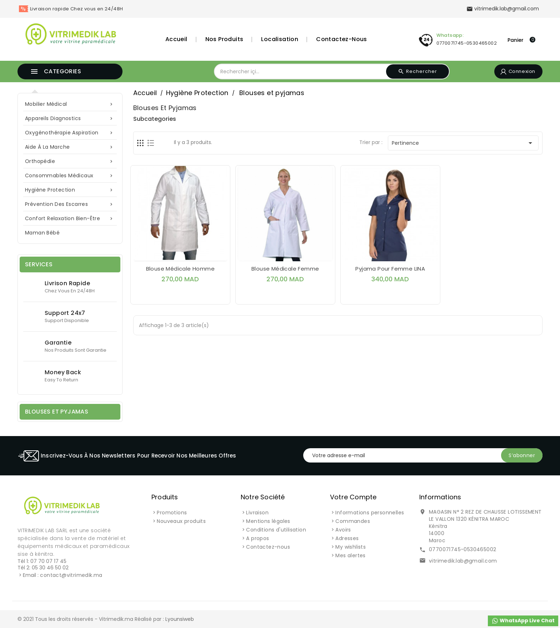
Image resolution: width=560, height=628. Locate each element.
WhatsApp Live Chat (523, 620)
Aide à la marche (70, 147)
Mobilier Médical (70, 104)
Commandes (352, 521)
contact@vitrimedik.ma (71, 575)
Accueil (176, 39)
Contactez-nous (341, 39)
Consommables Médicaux (70, 175)
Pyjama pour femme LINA (390, 268)
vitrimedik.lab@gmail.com (463, 560)
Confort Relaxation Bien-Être (70, 218)
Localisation (279, 39)
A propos (257, 538)
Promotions (172, 512)
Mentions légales (268, 521)
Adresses (347, 538)
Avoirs (343, 529)
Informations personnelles (369, 512)
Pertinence (463, 143)
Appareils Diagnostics (70, 118)
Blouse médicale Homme (180, 268)
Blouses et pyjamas (56, 411)
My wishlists (350, 546)
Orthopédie (70, 161)
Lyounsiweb (179, 619)
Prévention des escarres (70, 204)
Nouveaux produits (181, 521)
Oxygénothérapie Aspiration (70, 133)
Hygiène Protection (70, 190)
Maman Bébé (42, 232)
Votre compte (353, 497)
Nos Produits (224, 39)
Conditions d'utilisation (276, 529)
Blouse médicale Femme (285, 268)
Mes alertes (350, 555)
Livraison (257, 512)
